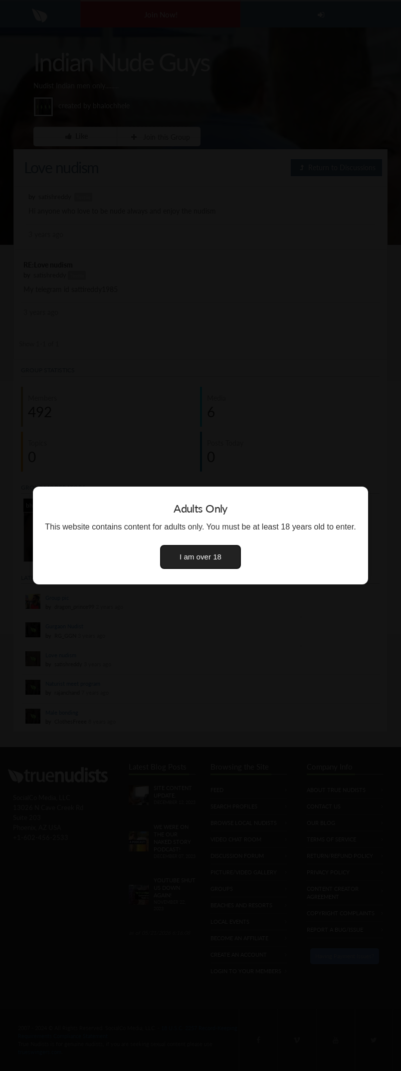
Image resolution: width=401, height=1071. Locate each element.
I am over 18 (200, 556)
